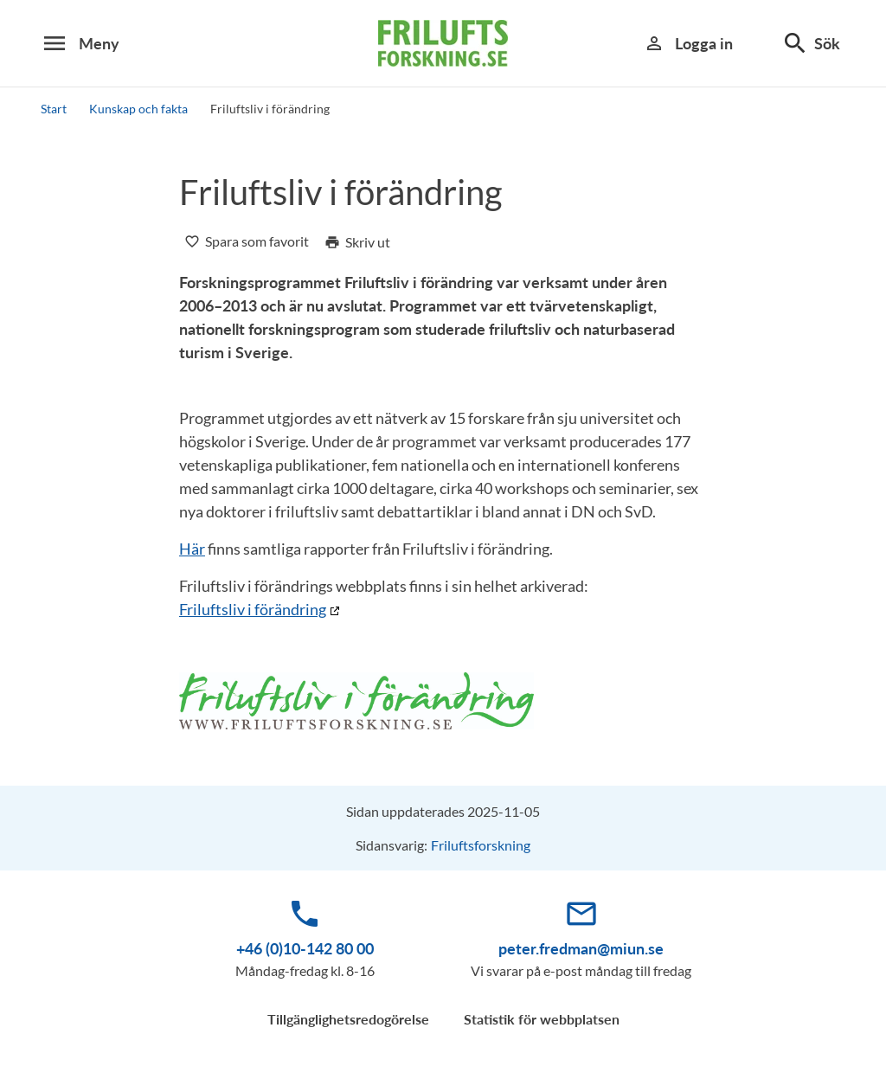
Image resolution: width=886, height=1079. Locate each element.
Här (192, 548)
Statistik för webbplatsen (542, 1019)
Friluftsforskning (480, 845)
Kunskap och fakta (138, 108)
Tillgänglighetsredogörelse (348, 1019)
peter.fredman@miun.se (581, 948)
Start (54, 108)
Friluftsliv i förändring (252, 609)
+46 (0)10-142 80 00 (305, 948)
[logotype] (443, 43)
